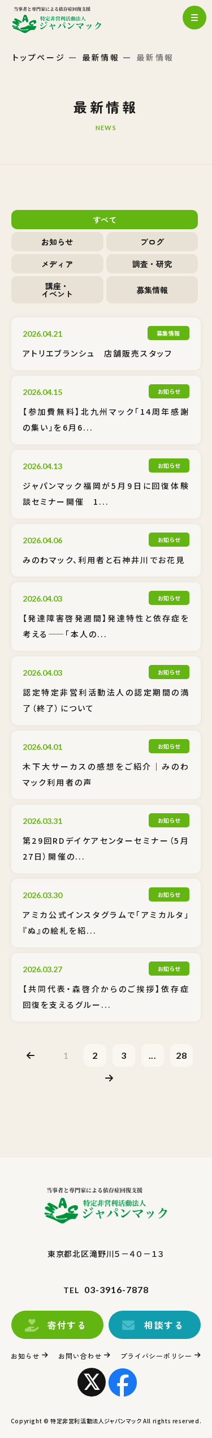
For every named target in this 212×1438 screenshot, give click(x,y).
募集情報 (152, 289)
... (153, 1055)
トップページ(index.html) (66, 20)
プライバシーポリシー (156, 1355)
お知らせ (57, 241)
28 (181, 1055)
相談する (164, 1325)
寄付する (66, 1325)
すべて (104, 219)
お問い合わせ (79, 1355)
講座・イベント (57, 289)
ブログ (152, 241)
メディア (57, 263)
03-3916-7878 (116, 1289)
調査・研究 (152, 263)
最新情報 (101, 57)
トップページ (39, 57)
